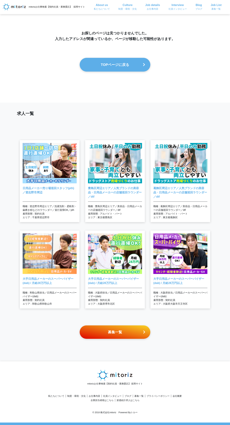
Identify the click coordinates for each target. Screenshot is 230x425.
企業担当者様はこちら (102, 400)
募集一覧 (139, 396)
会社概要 (177, 396)
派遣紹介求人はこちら (128, 400)
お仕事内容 (94, 396)
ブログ (128, 396)
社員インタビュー (112, 396)
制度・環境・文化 (76, 396)
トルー (134, 412)
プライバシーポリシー (158, 396)
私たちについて (56, 396)
